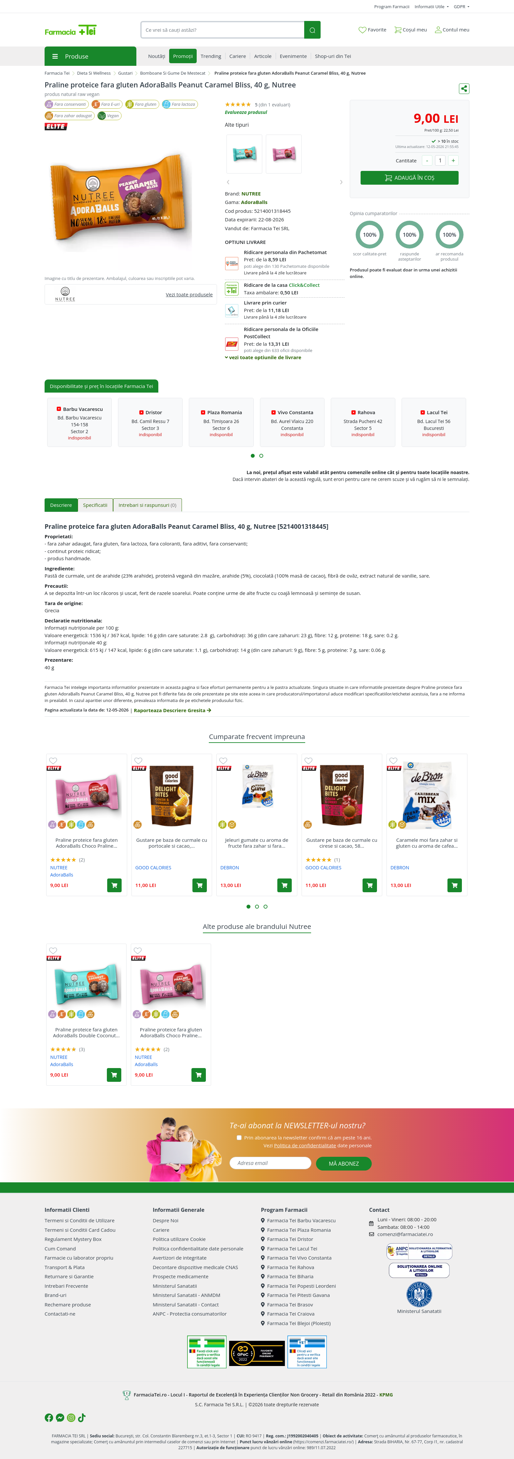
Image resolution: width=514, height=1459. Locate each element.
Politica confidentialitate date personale (198, 1248)
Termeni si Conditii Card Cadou (80, 1230)
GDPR (460, 6)
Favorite (372, 29)
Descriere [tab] (61, 505)
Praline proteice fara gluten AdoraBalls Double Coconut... (86, 1032)
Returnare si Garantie (69, 1276)
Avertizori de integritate (180, 1257)
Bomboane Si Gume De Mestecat (172, 73)
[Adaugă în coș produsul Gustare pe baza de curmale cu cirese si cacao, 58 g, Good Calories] (370, 885)
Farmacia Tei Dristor (287, 1239)
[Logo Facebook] (49, 1417)
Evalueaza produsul (246, 112)
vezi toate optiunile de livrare (263, 357)
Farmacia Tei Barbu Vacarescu (298, 1220)
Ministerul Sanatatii (175, 1286)
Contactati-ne (60, 1313)
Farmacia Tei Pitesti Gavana (295, 1295)
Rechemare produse (68, 1304)
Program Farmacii (391, 6)
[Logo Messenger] (60, 1417)
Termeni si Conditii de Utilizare (79, 1220)
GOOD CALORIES (153, 867)
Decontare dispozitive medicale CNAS (195, 1267)
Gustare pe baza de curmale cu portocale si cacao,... (171, 843)
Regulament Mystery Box (73, 1239)
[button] (252, 455)
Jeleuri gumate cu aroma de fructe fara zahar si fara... (256, 843)
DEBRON (229, 867)
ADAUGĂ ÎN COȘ (409, 177)
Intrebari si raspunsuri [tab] (147, 505)
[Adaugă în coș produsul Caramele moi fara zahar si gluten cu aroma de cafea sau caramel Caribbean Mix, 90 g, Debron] (454, 885)
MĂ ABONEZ (344, 1163)
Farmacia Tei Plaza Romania (296, 1230)
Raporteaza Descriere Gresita (172, 710)
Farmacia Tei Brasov (287, 1304)
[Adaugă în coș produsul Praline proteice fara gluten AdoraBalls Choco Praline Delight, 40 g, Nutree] (114, 885)
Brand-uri (55, 1295)
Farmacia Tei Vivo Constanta (296, 1257)
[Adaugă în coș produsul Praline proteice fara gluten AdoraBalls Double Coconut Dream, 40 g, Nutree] (114, 1075)
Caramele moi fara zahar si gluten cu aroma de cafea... (427, 843)
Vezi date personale (318, 1145)
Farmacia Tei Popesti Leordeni (298, 1286)
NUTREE (251, 193)
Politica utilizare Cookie (179, 1239)
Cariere (161, 1230)
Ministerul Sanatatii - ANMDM (186, 1295)
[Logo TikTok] (82, 1417)
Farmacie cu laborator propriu (79, 1257)
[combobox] (222, 30)
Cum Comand (60, 1248)
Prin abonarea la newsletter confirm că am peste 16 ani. (308, 1137)
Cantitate (406, 160)
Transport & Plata (65, 1267)
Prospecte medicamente (180, 1276)
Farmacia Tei (57, 73)
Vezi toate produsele (189, 294)
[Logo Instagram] (71, 1417)
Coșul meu (410, 28)
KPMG (386, 1395)
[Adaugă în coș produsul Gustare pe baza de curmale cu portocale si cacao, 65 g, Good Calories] (199, 885)
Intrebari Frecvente (66, 1286)
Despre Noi (165, 1220)
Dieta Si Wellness (94, 73)
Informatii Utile (430, 6)
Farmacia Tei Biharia (287, 1276)
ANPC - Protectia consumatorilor (190, 1313)
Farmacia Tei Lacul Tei (289, 1248)
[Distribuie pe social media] (464, 88)
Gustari (125, 73)
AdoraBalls (254, 202)
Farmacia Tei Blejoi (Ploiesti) (296, 1323)
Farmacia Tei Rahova (287, 1267)
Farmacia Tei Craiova (288, 1313)
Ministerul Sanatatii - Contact (186, 1304)
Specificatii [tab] (95, 505)
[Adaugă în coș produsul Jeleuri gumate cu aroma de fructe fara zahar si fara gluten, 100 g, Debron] (284, 885)
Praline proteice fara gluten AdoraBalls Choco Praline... (86, 843)
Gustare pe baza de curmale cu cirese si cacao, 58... (341, 843)
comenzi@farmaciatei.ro (405, 1234)
